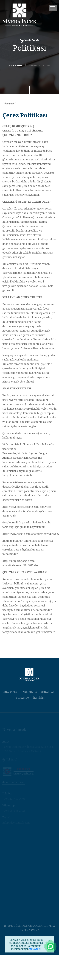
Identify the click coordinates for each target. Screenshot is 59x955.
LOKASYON (23, 697)
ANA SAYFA (10, 692)
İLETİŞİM (39, 697)
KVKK (33, 930)
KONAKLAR (47, 692)
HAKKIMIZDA (28, 692)
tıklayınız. (35, 949)
